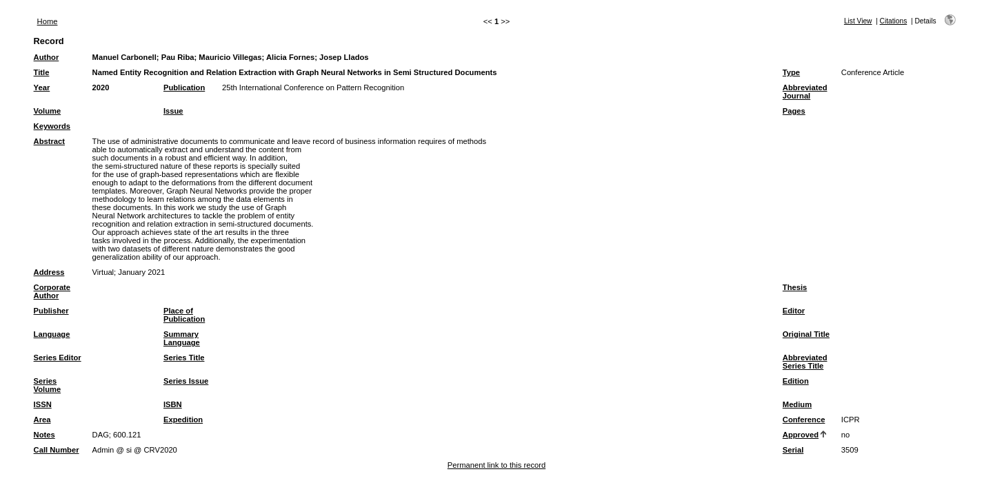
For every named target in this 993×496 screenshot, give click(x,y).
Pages (794, 111)
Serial (793, 450)
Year (42, 87)
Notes (44, 435)
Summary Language (181, 338)
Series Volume (47, 385)
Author (46, 57)
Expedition (183, 419)
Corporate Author (52, 291)
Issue (173, 111)
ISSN (43, 404)
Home (47, 21)
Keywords (52, 126)
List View (858, 21)
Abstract (49, 141)
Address (49, 272)
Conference (804, 419)
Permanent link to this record (496, 465)
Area (42, 419)
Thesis (795, 287)
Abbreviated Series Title (805, 361)
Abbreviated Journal (805, 91)
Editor (794, 311)
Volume (47, 111)
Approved (801, 435)
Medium (797, 404)
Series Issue (185, 381)
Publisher (51, 311)
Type (791, 72)
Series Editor (57, 357)
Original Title (806, 334)
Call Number (56, 450)
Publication (184, 87)
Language (52, 334)
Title (42, 72)
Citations (893, 21)
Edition (796, 381)
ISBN (172, 404)
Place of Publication (184, 315)
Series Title (184, 357)
